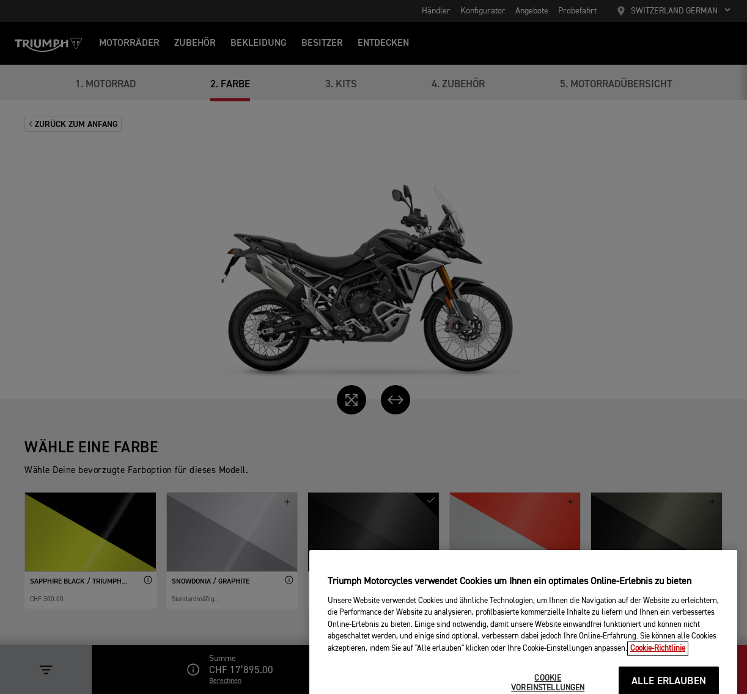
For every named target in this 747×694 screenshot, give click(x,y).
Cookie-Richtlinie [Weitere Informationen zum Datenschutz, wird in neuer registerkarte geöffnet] (657, 666)
